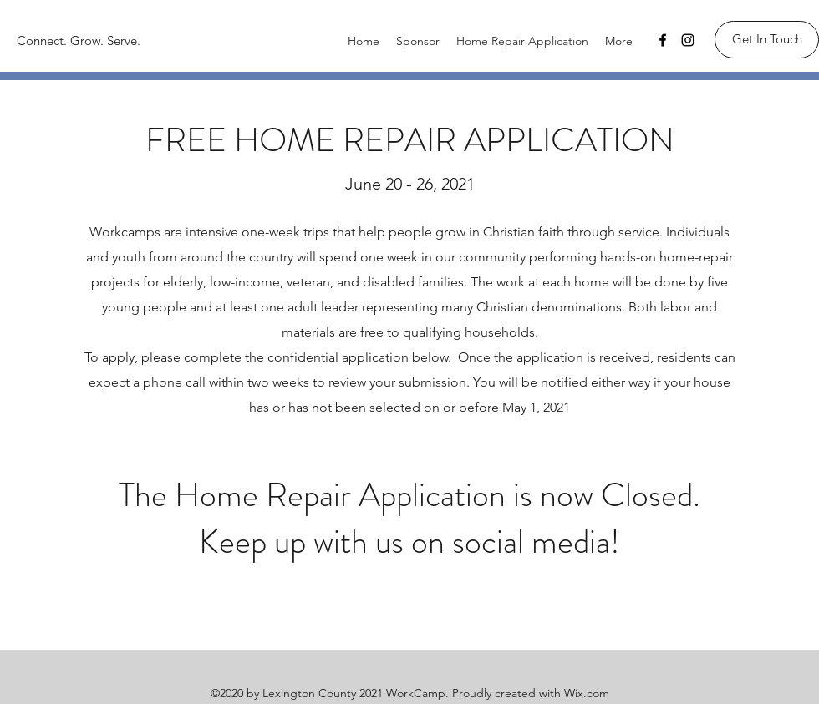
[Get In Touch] (767, 39)
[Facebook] (662, 40)
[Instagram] (687, 40)
